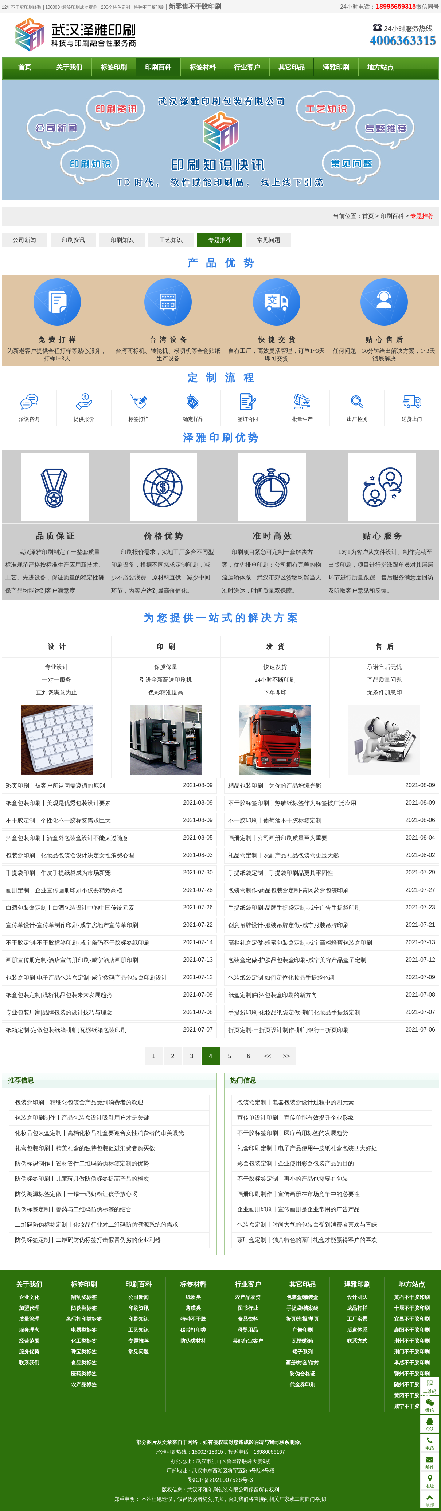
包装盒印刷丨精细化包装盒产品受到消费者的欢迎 (79, 1102)
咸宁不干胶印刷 (412, 1406)
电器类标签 (84, 1330)
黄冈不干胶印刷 (412, 1395)
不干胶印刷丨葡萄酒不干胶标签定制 (274, 820)
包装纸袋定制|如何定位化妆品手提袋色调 (281, 977)
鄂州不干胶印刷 (412, 1373)
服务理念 (29, 1330)
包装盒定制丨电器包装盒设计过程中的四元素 (295, 1102)
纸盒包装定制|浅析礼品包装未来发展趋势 (59, 995)
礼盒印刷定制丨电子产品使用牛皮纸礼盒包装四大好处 (307, 1148)
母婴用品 (248, 1330)
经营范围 (29, 1341)
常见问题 (268, 240)
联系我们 (29, 1363)
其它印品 (291, 67)
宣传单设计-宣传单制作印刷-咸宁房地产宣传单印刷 (72, 925)
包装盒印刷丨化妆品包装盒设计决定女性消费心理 (70, 855)
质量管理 (29, 1319)
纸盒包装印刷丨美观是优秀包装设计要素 (58, 803)
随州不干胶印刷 (412, 1384)
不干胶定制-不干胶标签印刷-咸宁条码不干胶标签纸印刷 (78, 943)
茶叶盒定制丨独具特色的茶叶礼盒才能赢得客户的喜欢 (307, 1240)
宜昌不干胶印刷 (412, 1319)
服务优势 (29, 1352)
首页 (24, 67)
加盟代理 (29, 1308)
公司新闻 (24, 240)
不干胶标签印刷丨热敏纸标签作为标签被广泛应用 (292, 803)
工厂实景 (357, 1319)
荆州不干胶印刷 (412, 1341)
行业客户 (247, 67)
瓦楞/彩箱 (302, 1341)
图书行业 (248, 1308)
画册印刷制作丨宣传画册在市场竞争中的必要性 (298, 1194)
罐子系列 (302, 1352)
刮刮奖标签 (84, 1297)
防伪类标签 (84, 1308)
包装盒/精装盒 (302, 1297)
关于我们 (69, 67)
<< (267, 1056)
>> (286, 1056)
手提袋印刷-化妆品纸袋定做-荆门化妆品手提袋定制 (294, 1012)
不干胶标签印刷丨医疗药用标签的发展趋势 (292, 1133)
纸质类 (193, 1297)
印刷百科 (158, 67)
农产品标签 (84, 1384)
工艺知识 (171, 240)
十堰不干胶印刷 (412, 1308)
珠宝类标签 (84, 1352)
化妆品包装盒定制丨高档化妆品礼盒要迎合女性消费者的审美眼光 (99, 1133)
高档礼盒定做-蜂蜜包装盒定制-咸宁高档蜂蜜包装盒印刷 (300, 943)
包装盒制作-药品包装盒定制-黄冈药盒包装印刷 (288, 890)
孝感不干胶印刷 (412, 1363)
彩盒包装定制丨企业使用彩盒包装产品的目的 (295, 1163)
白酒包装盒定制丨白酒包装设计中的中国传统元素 (70, 908)
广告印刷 (302, 1330)
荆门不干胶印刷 (412, 1352)
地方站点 (380, 67)
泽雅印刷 (336, 67)
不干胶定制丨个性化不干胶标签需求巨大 (58, 820)
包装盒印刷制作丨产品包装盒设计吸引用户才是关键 (82, 1118)
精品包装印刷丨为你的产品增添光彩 (274, 785)
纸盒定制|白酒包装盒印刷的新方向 (272, 995)
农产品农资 (248, 1297)
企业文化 (29, 1297)
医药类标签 (84, 1373)
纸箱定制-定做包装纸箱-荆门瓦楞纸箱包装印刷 (66, 1030)
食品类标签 (84, 1363)
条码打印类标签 (84, 1319)
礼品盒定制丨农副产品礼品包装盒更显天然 (283, 855)
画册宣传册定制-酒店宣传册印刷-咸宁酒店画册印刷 (72, 960)
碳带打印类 (193, 1330)
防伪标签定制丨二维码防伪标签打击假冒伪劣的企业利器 (88, 1240)
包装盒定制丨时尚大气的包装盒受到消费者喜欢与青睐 (307, 1224)
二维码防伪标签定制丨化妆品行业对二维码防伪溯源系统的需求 (96, 1224)
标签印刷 (114, 67)
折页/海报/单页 (302, 1319)
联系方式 (357, 1341)
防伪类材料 (193, 1341)
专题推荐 (422, 216)
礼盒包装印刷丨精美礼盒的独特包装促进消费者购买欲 (85, 1148)
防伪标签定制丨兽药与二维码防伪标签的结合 (73, 1209)
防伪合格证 (302, 1373)
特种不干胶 (193, 1319)
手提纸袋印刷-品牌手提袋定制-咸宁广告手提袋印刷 (294, 908)
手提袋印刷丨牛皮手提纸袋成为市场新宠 (58, 873)
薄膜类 (193, 1308)
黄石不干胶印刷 (412, 1297)
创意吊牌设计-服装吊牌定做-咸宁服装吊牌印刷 (288, 925)
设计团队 (357, 1297)
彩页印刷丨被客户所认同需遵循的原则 (55, 785)
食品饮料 (248, 1319)
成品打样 (357, 1308)
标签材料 (203, 67)
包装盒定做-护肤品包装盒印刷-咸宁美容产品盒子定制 (297, 960)
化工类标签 (84, 1341)
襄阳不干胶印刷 (412, 1330)
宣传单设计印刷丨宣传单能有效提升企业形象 (295, 1118)
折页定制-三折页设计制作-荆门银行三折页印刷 (288, 1030)
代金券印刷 (302, 1384)
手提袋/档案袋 (302, 1308)
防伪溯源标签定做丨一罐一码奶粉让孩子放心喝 (76, 1194)
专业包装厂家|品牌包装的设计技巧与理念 (59, 1012)
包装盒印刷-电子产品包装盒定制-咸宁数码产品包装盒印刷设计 (86, 977)
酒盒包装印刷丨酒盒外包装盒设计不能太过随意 (67, 838)
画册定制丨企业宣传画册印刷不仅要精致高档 (64, 890)
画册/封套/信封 (302, 1363)
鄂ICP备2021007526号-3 (220, 1480)
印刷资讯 (73, 240)
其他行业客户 (248, 1341)
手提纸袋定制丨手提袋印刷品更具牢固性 (280, 873)
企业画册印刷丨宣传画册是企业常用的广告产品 (298, 1209)
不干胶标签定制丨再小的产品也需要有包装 (292, 1179)
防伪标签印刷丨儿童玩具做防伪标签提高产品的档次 (82, 1179)
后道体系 (357, 1330)
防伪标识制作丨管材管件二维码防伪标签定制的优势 (82, 1163)
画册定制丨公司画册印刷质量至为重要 (277, 838)
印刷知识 (122, 240)
